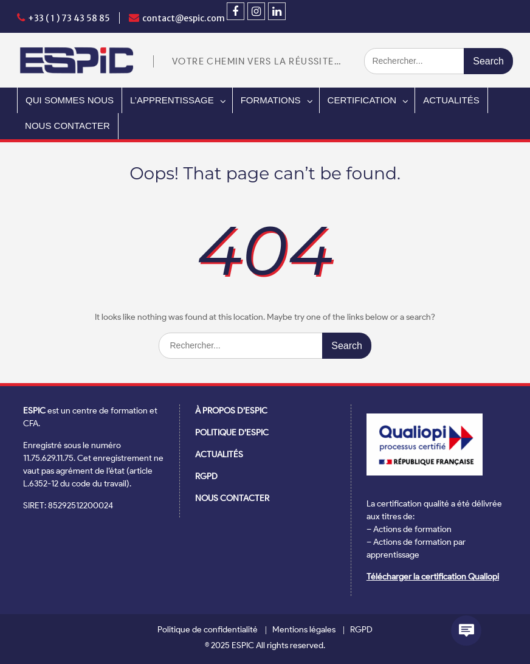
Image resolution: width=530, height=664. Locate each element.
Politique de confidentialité (207, 630)
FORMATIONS (271, 100)
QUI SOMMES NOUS (70, 100)
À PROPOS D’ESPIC (231, 411)
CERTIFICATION (362, 100)
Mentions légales (304, 630)
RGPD (206, 476)
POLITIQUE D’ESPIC (232, 432)
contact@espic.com (183, 18)
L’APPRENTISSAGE (172, 100)
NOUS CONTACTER (67, 125)
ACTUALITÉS (451, 100)
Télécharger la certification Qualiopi (433, 577)
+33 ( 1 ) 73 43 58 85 (69, 18)
